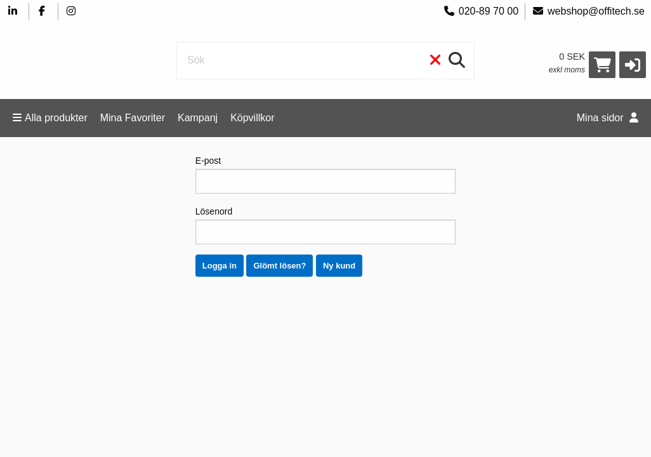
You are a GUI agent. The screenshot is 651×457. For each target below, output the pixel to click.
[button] (632, 64)
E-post (325, 175)
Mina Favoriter (132, 117)
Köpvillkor (252, 117)
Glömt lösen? (279, 265)
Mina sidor (607, 117)
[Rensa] (435, 60)
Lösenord (325, 225)
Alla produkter (50, 117)
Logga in (219, 265)
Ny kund (339, 265)
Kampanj (198, 117)
